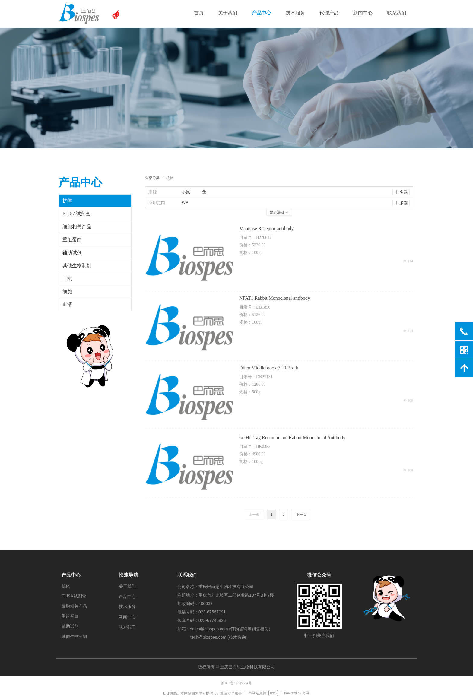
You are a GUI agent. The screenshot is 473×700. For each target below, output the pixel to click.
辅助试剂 (72, 252)
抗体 (169, 177)
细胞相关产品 (76, 226)
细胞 (67, 291)
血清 (67, 304)
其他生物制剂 (76, 265)
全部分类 (152, 177)
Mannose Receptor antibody (266, 228)
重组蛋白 (72, 239)
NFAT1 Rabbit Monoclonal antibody (274, 298)
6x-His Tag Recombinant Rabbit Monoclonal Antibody (292, 437)
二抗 (67, 278)
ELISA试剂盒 (76, 213)
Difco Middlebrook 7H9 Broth (268, 367)
